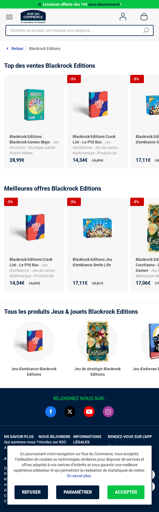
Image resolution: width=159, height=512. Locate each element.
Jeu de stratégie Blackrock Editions (97, 372)
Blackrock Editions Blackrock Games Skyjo (30, 139)
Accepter (126, 492)
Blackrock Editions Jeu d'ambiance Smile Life (92, 262)
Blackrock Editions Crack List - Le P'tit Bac (94, 139)
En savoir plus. (79, 476)
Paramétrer (78, 492)
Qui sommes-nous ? (21, 442)
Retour (17, 48)
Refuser (31, 492)
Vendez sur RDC (52, 442)
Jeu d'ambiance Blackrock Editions (33, 372)
